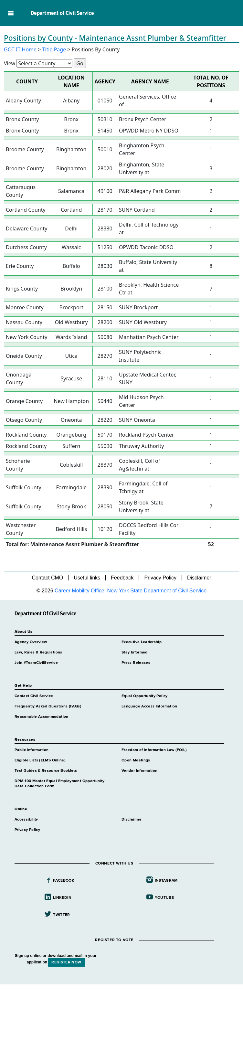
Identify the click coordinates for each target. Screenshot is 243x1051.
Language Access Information (149, 706)
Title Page (54, 49)
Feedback (122, 577)
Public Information (31, 750)
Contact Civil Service (34, 696)
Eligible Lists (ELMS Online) (40, 760)
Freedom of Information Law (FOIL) (154, 750)
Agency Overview (31, 642)
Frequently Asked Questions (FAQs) (48, 706)
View (9, 63)
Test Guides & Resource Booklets (46, 771)
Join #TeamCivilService (36, 663)
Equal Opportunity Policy (145, 696)
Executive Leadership (142, 642)
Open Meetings (136, 760)
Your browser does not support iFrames (121, 1016)
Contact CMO (47, 577)
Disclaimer (199, 577)
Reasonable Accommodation (42, 717)
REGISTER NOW (66, 962)
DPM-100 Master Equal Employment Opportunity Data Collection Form (59, 783)
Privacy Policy (160, 577)
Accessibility (26, 820)
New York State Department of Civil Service (157, 590)
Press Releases (136, 663)
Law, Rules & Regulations (38, 652)
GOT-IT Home (20, 49)
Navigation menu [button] (10, 13)
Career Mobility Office (79, 590)
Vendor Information (139, 771)
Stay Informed (135, 652)
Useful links (87, 577)
